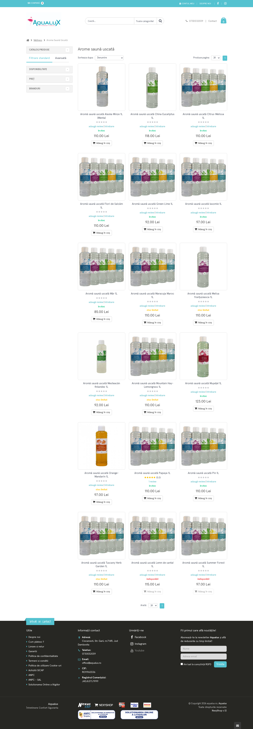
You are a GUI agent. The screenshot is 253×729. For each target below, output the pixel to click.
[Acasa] (27, 40)
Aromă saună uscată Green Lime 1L (152, 204)
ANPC (31, 675)
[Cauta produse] (109, 21)
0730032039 (196, 21)
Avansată (60, 58)
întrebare (109, 126)
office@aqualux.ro (91, 663)
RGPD (208, 664)
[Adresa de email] (204, 657)
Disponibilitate (38, 69)
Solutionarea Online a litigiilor (44, 684)
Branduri (34, 89)
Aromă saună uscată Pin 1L (203, 473)
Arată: (144, 605)
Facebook (138, 637)
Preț (31, 79)
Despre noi (205, 4)
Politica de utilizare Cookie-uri (44, 665)
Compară (35, 3)
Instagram (138, 644)
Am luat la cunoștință (197, 664)
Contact (212, 21)
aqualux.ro (212, 703)
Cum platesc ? (36, 642)
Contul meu (186, 3)
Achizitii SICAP (36, 670)
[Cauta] (160, 21)
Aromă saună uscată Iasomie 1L (203, 204)
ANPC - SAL (34, 680)
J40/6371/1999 (90, 681)
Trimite (220, 664)
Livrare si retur (36, 646)
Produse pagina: (201, 58)
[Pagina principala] (44, 21)
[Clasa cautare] (145, 21)
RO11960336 (88, 672)
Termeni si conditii (38, 661)
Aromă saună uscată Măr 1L (101, 293)
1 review (152, 482)
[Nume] (204, 649)
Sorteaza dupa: (85, 58)
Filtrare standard (39, 58)
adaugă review (96, 126)
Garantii (32, 651)
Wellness (38, 40)
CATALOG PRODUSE (39, 50)
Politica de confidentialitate (43, 656)
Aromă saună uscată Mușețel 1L (203, 383)
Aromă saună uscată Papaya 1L (152, 473)
